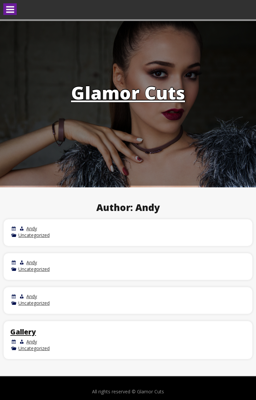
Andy (31, 228)
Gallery (23, 331)
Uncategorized (34, 235)
